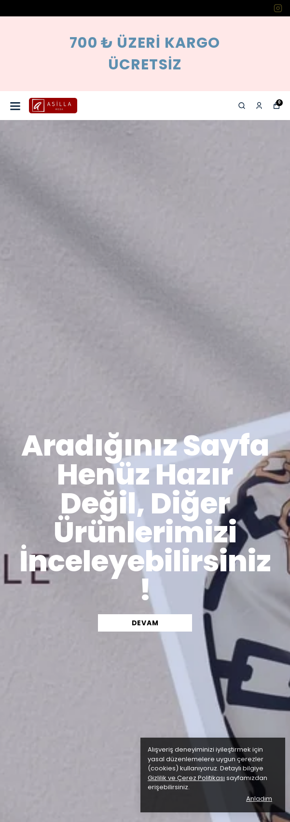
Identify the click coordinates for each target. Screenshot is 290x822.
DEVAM (145, 623)
